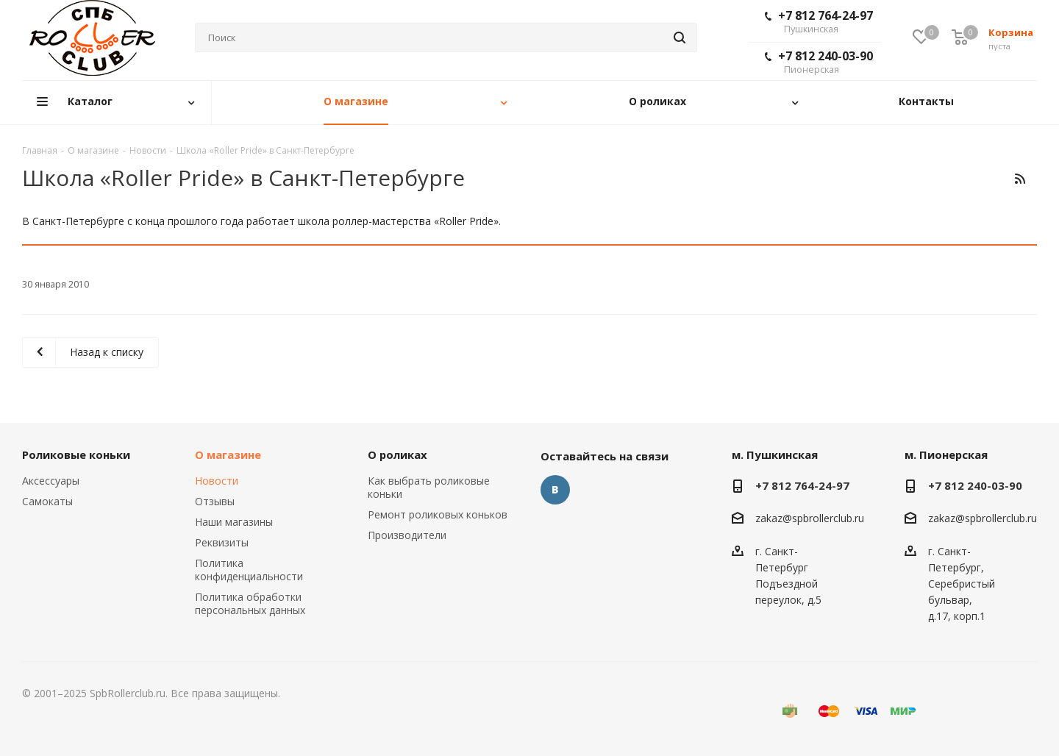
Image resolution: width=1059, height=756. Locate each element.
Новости (216, 481)
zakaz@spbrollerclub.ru (809, 519)
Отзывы (215, 501)
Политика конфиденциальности (249, 569)
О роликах (397, 454)
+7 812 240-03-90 (819, 62)
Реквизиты (222, 542)
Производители (407, 535)
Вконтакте (555, 489)
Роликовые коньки (76, 454)
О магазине (228, 454)
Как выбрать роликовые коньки (429, 487)
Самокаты (47, 501)
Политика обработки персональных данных (250, 603)
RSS (1019, 178)
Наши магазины (234, 522)
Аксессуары (50, 481)
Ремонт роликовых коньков (437, 514)
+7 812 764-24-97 (819, 21)
